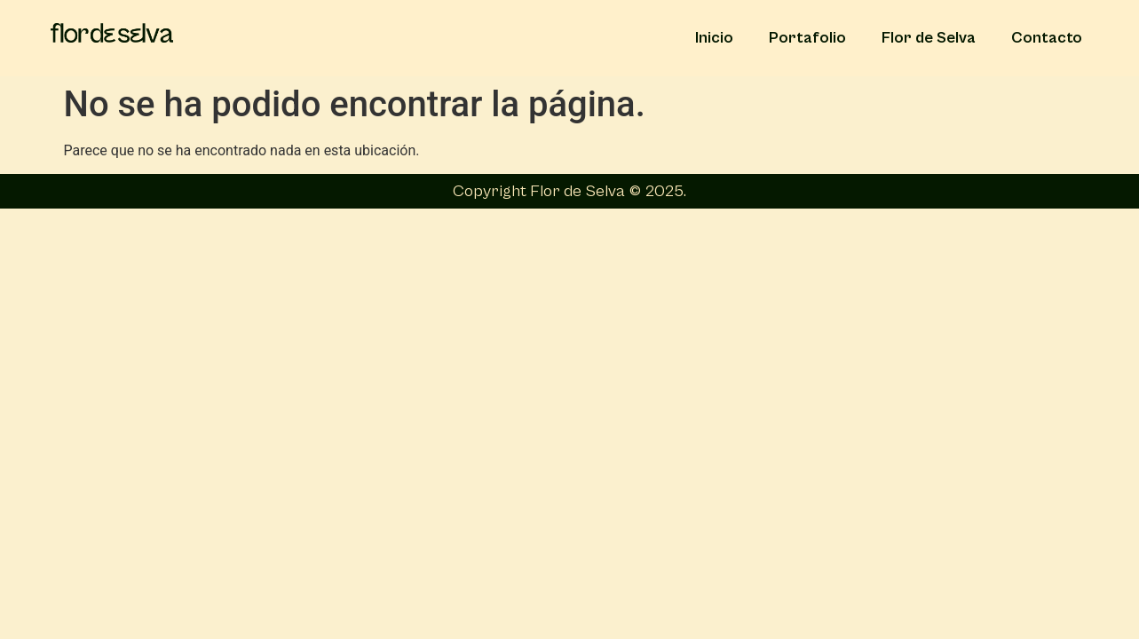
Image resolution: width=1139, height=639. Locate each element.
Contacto (1046, 37)
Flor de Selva (929, 37)
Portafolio (807, 37)
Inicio (714, 37)
